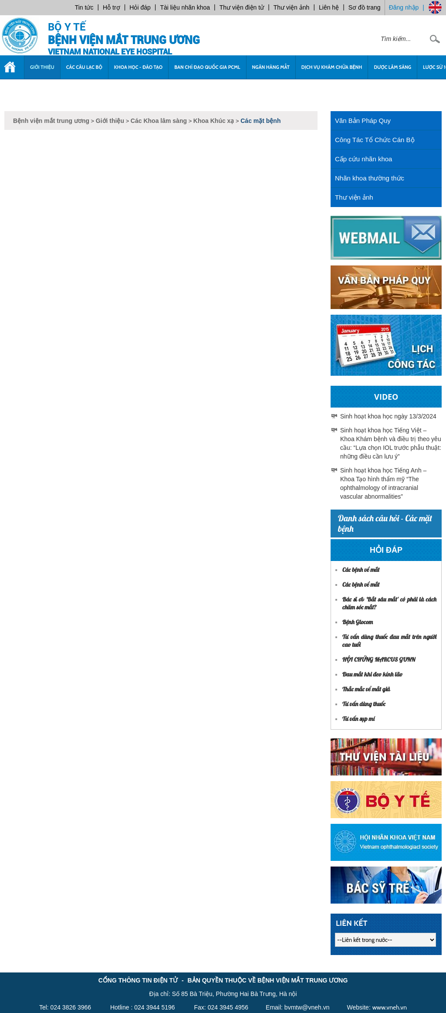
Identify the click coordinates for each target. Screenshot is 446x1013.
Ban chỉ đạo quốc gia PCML (207, 67)
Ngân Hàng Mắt (271, 67)
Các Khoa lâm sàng (159, 120)
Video (386, 396)
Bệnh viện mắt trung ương (124, 40)
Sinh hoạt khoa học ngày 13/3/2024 (388, 416)
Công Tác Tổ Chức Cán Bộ (375, 139)
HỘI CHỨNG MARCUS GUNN (378, 659)
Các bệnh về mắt (360, 570)
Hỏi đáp (139, 7)
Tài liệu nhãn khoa (185, 7)
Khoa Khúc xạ (213, 120)
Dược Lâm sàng (392, 67)
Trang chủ (12, 71)
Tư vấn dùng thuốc (363, 704)
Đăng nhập (404, 7)
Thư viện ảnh (292, 7)
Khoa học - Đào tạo (138, 67)
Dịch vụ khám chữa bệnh (331, 67)
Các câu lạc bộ (84, 67)
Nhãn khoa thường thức (369, 178)
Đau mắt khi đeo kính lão (372, 674)
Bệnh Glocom (357, 622)
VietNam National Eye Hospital (110, 51)
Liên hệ (329, 7)
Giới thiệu (42, 67)
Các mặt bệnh (260, 120)
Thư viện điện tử (242, 7)
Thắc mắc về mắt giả (366, 689)
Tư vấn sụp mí (358, 719)
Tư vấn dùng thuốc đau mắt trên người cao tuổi (389, 641)
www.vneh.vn (389, 1007)
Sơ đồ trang (364, 7)
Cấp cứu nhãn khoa (363, 159)
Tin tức (84, 7)
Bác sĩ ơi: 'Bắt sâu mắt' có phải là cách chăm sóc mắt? (389, 603)
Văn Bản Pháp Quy (363, 120)
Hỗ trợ (111, 7)
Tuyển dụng (25, 91)
